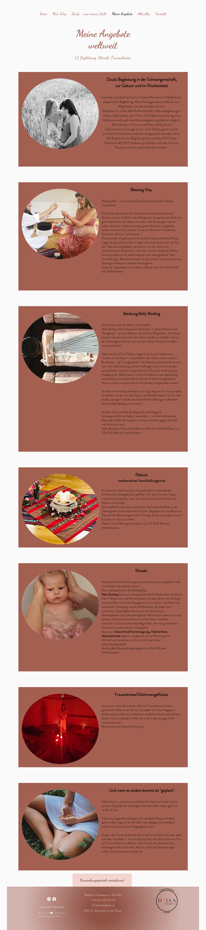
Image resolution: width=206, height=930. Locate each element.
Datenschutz (58, 906)
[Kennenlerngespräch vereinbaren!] (102, 880)
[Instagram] (49, 899)
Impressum (45, 906)
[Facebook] (54, 899)
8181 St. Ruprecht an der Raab (102, 910)
